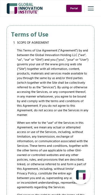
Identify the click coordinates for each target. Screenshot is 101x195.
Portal (74, 8)
